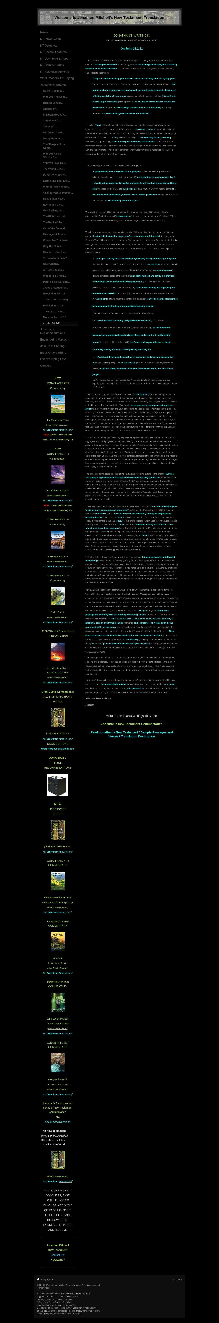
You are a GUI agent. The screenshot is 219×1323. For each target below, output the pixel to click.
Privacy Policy (43, 1288)
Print (41, 1279)
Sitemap (50, 1279)
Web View (177, 1279)
